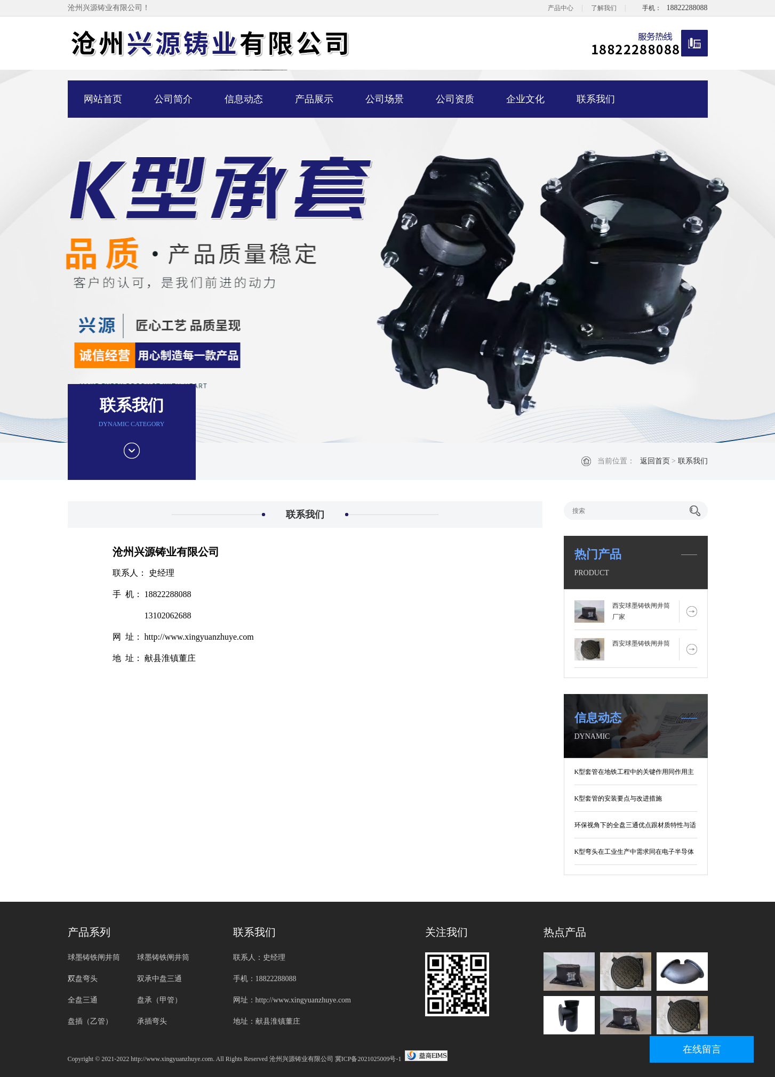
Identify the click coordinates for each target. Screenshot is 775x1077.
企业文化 (525, 99)
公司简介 (173, 99)
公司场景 (384, 99)
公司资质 (455, 99)
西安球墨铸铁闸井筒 (641, 643)
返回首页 (655, 461)
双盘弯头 (83, 979)
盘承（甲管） (159, 1000)
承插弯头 (152, 1021)
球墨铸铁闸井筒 (163, 957)
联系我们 (596, 99)
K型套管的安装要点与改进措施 (618, 798)
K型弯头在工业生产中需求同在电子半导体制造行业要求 (634, 854)
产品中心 (560, 8)
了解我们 (604, 8)
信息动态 (244, 99)
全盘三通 (83, 1000)
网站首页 (103, 99)
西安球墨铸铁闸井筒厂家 (641, 611)
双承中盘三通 (159, 979)
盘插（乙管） (90, 1021)
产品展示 (314, 99)
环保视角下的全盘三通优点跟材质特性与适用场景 (635, 827)
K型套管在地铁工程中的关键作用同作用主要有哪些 (634, 774)
